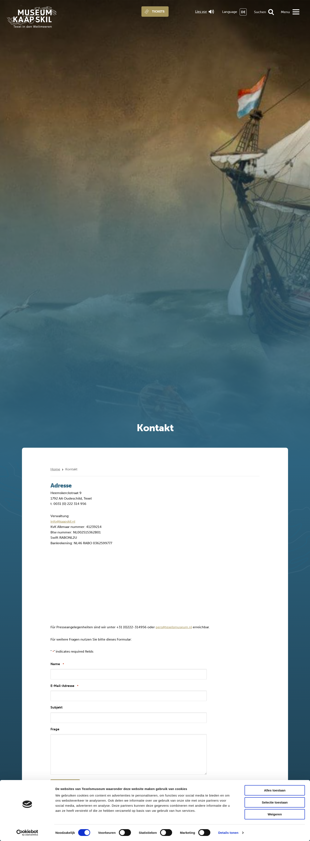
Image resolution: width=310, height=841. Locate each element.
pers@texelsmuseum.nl (174, 627)
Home (55, 469)
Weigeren (275, 814)
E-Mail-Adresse (64, 686)
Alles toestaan (275, 790)
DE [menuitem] (243, 12)
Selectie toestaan (275, 802)
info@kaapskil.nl (62, 521)
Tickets (158, 11)
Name (57, 664)
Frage (54, 729)
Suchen (260, 12)
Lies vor (204, 12)
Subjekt (56, 707)
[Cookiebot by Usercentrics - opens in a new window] (27, 833)
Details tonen (228, 832)
